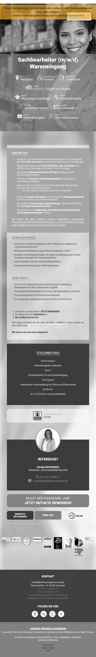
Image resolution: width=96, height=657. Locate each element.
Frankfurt (19, 637)
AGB (48, 650)
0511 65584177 (52, 477)
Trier (55, 637)
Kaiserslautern (45, 637)
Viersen (90, 632)
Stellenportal (76, 15)
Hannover (43, 640)
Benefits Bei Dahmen (20, 515)
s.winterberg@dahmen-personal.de (45, 325)
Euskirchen (40, 632)
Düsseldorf (28, 632)
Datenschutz (48, 648)
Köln (61, 632)
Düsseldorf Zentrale (12, 632)
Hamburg (52, 632)
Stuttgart (76, 637)
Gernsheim (30, 637)
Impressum (48, 645)
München (53, 640)
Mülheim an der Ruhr (74, 632)
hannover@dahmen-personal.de (52, 595)
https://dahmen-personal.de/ (54, 598)
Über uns (48, 515)
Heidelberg (64, 637)
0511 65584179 (50, 592)
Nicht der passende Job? (48, 500)
